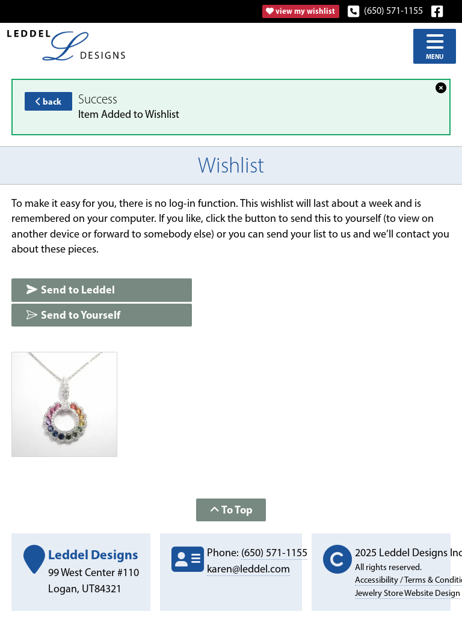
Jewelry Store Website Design (407, 592)
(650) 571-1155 (386, 10)
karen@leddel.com (248, 568)
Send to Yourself (73, 315)
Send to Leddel (70, 289)
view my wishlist (300, 11)
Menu (434, 46)
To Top (231, 510)
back (48, 101)
